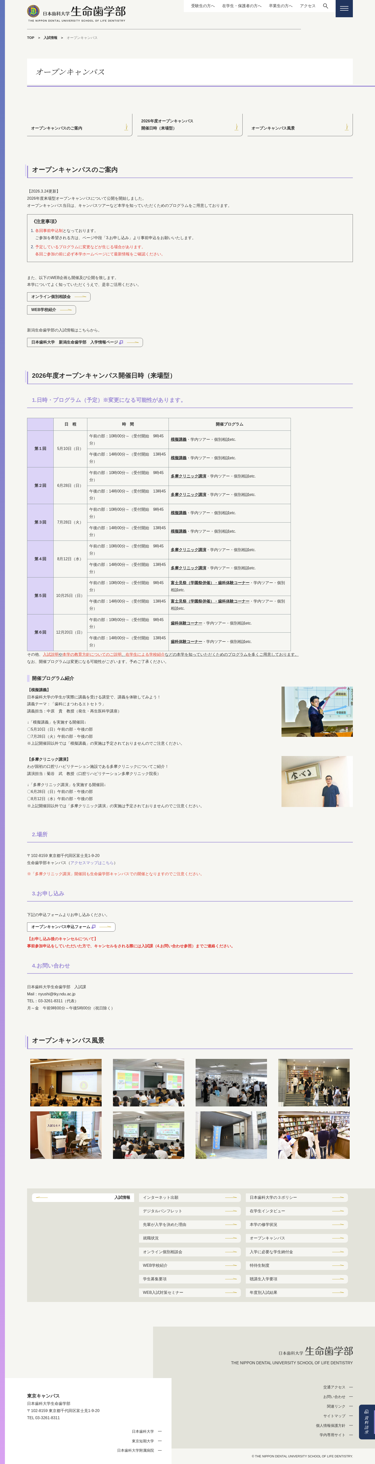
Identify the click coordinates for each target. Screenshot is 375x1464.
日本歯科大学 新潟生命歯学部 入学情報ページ (74, 342)
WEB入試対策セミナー (163, 1292)
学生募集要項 (155, 1279)
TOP (30, 38)
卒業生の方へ (281, 6)
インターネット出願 (160, 1197)
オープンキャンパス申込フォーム (60, 927)
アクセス (308, 6)
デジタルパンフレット (162, 1211)
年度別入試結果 (263, 1292)
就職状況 (151, 1238)
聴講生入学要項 (263, 1279)
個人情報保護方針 (330, 1425)
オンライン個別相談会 (51, 297)
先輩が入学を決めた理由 (164, 1224)
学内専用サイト (332, 1435)
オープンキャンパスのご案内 (56, 128)
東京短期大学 (143, 1441)
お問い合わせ (334, 1397)
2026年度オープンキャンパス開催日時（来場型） (167, 124)
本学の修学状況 (263, 1224)
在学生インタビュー (267, 1211)
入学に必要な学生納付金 (271, 1252)
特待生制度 (259, 1265)
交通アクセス (334, 1387)
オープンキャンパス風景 (273, 128)
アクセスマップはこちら (92, 863)
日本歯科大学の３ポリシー (273, 1197)
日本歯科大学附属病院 (135, 1450)
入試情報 (50, 38)
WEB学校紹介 (43, 310)
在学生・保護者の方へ (242, 6)
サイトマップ (334, 1416)
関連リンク (336, 1406)
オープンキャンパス (267, 1238)
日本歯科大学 (143, 1431)
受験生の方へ (203, 6)
